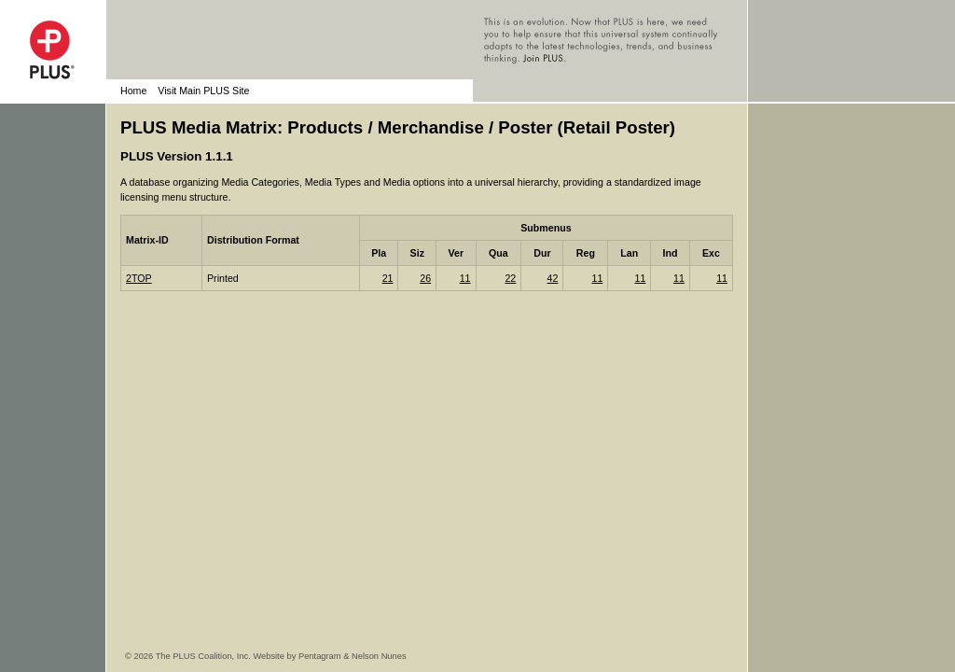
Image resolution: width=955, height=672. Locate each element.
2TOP (139, 278)
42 (553, 278)
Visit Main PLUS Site (203, 90)
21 (388, 278)
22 (510, 278)
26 (425, 278)
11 (465, 278)
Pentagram (319, 656)
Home (133, 90)
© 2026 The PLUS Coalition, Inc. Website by (211, 656)
